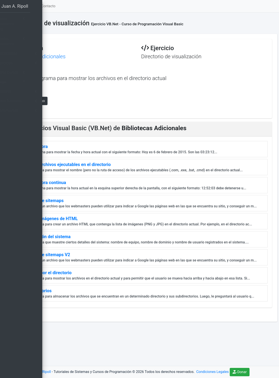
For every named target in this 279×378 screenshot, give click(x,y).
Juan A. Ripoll (77, 365)
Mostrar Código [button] (85, 101)
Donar (167, 372)
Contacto (101, 6)
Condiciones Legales (249, 365)
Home (77, 6)
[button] (62, 6)
